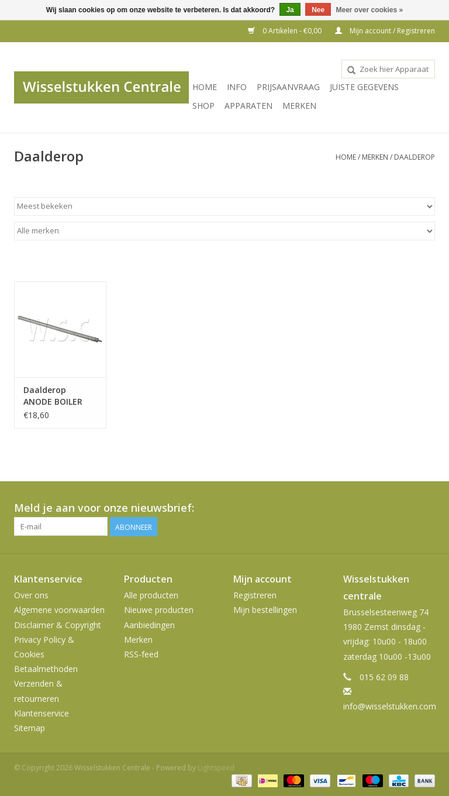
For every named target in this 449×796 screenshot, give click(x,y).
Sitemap (29, 727)
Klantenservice (41, 713)
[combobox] (388, 69)
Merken (299, 105)
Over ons (31, 595)
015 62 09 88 (384, 677)
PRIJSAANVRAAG (288, 86)
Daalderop (414, 157)
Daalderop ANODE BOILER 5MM (52, 396)
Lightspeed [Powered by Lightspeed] (216, 768)
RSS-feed (141, 654)
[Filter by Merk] (224, 231)
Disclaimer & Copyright (57, 624)
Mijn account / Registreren (385, 31)
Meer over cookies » (369, 10)
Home (204, 86)
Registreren (255, 595)
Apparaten (248, 105)
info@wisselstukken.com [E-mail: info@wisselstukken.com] (389, 706)
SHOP (203, 105)
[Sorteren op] (224, 206)
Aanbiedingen (149, 624)
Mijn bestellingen (265, 609)
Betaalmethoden (46, 668)
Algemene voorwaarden (59, 609)
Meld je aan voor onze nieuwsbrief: (104, 508)
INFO (237, 86)
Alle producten (151, 595)
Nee (318, 10)
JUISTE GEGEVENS (364, 86)
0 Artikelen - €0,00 (285, 31)
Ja (289, 10)
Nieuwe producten (159, 609)
